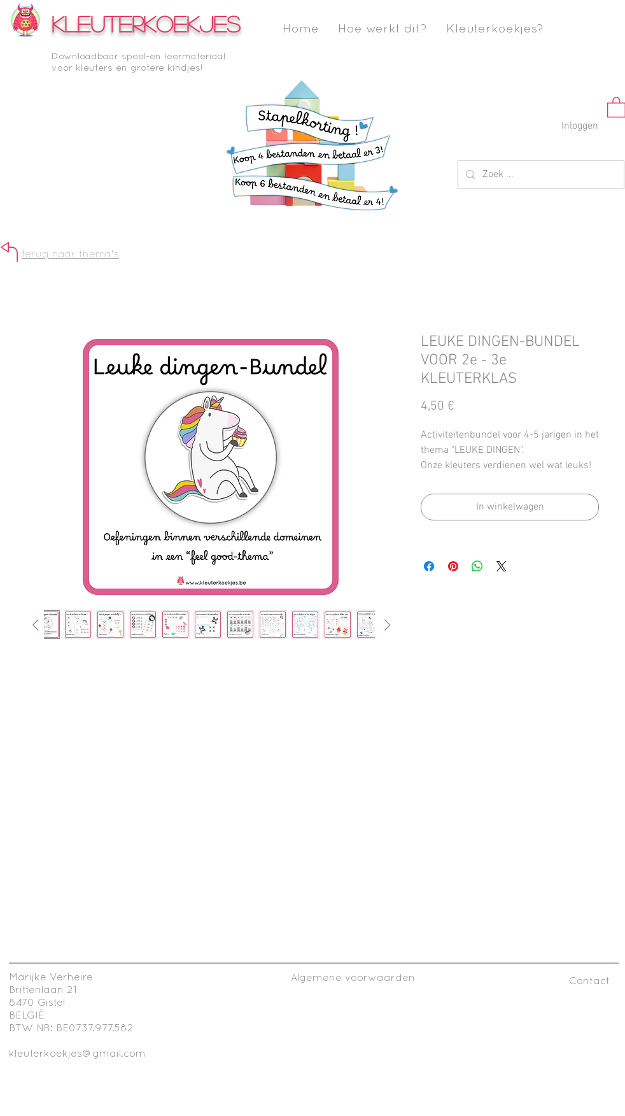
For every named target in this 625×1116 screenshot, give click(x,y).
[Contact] (589, 981)
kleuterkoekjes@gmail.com (77, 1054)
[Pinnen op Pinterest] (453, 566)
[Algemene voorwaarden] (353, 978)
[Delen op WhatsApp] (477, 566)
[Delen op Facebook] (429, 566)
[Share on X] (501, 566)
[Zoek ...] (539, 175)
